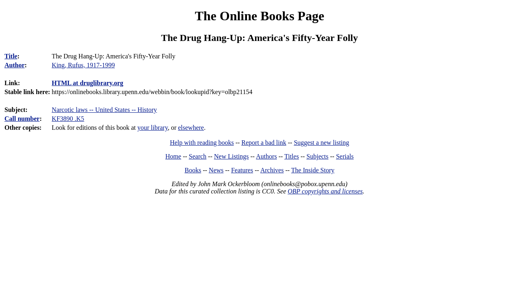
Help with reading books (202, 142)
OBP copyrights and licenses (324, 191)
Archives (272, 170)
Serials (345, 156)
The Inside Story (313, 170)
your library (152, 127)
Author (14, 65)
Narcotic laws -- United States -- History (104, 109)
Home (173, 156)
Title (10, 56)
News (216, 170)
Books (192, 170)
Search (198, 156)
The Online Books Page (259, 16)
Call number (22, 118)
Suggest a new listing (321, 142)
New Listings (231, 156)
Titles (291, 156)
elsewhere (191, 127)
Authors (266, 156)
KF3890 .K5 (68, 118)
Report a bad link (263, 142)
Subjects (317, 156)
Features (242, 170)
